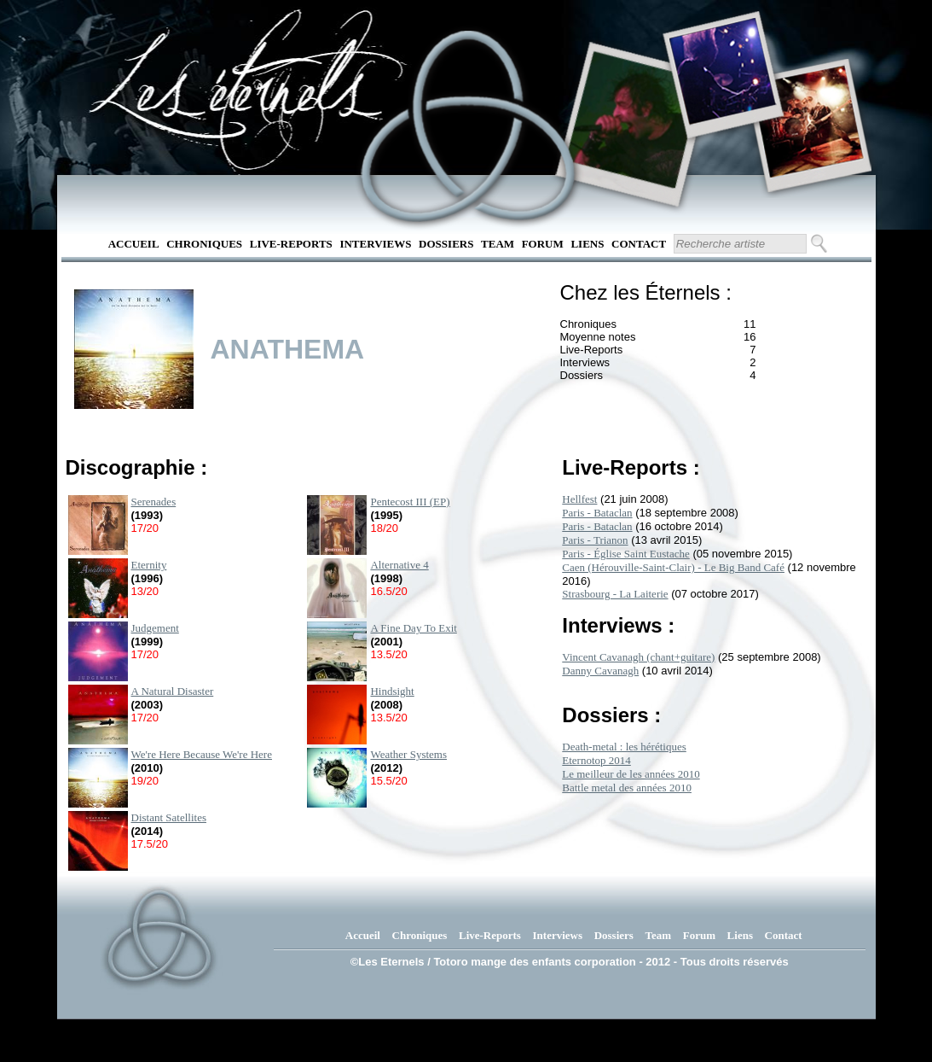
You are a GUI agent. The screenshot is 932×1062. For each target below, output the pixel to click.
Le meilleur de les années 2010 (630, 773)
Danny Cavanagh (600, 670)
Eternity (149, 564)
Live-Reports (291, 243)
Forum (543, 243)
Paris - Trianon (595, 540)
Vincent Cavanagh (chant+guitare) (638, 657)
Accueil (133, 243)
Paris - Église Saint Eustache (625, 553)
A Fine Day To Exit (413, 627)
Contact (638, 243)
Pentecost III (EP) (409, 501)
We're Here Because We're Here (201, 754)
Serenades (154, 501)
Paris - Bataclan (597, 512)
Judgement (155, 627)
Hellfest (579, 499)
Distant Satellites (168, 817)
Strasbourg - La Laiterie (615, 593)
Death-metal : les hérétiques (624, 746)
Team (497, 243)
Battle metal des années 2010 (627, 787)
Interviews (375, 243)
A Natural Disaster (172, 691)
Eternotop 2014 (596, 760)
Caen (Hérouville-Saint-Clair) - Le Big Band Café (673, 567)
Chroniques (204, 243)
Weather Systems (408, 754)
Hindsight (392, 691)
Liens (587, 243)
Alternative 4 (399, 564)
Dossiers (446, 243)
